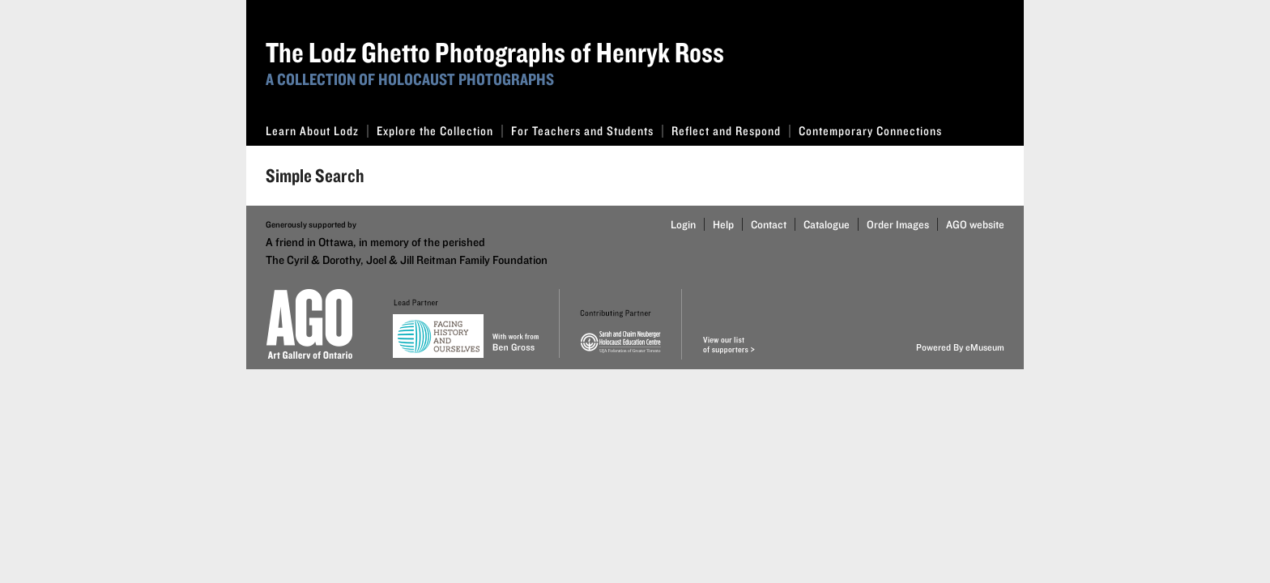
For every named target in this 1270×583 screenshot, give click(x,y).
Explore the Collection (440, 130)
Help (723, 224)
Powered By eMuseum (960, 347)
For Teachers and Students (587, 130)
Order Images (898, 224)
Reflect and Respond (731, 130)
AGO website (975, 224)
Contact (768, 224)
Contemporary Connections (870, 130)
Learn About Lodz (317, 130)
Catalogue (826, 224)
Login (683, 224)
